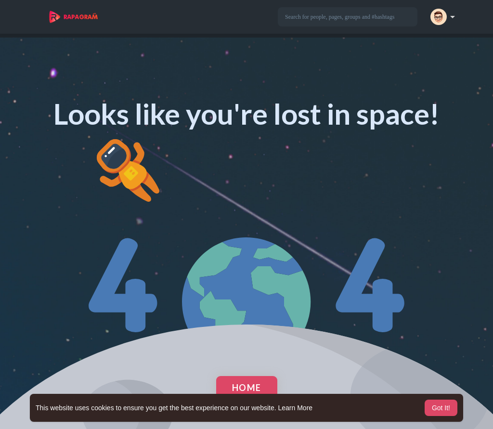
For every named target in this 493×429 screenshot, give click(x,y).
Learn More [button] (295, 408)
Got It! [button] (441, 408)
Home (246, 387)
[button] (347, 16)
